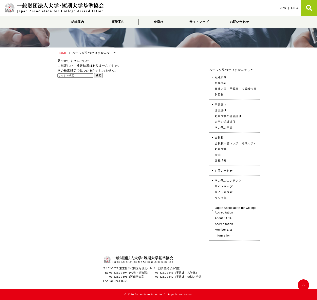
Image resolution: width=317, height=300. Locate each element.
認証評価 (221, 110)
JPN (283, 8)
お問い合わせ (239, 21)
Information (223, 235)
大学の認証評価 (225, 121)
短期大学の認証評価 (228, 116)
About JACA (223, 218)
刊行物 (219, 94)
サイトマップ (199, 21)
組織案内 (77, 21)
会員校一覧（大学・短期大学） (236, 143)
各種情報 (221, 160)
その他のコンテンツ (228, 180)
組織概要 (221, 83)
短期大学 (221, 149)
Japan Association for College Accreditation (236, 210)
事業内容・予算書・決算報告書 (236, 88)
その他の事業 (224, 127)
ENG (294, 8)
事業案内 (118, 21)
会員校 (158, 21)
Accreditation (224, 224)
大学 (218, 154)
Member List (223, 229)
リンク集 (221, 198)
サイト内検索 (224, 192)
